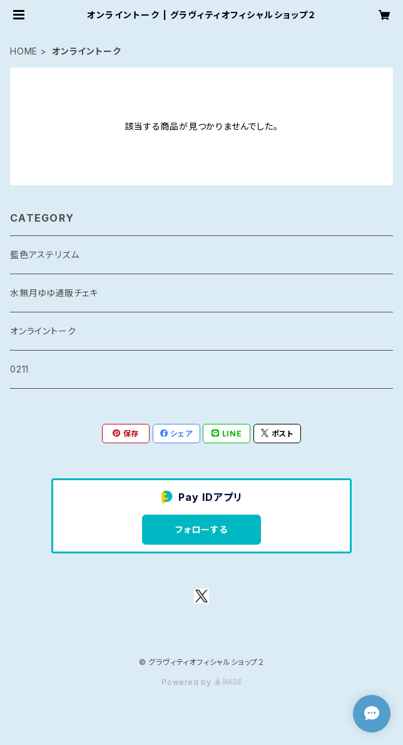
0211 (19, 369)
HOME (24, 51)
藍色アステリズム (44, 254)
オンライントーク (43, 331)
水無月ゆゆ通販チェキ (54, 292)
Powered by (201, 682)
